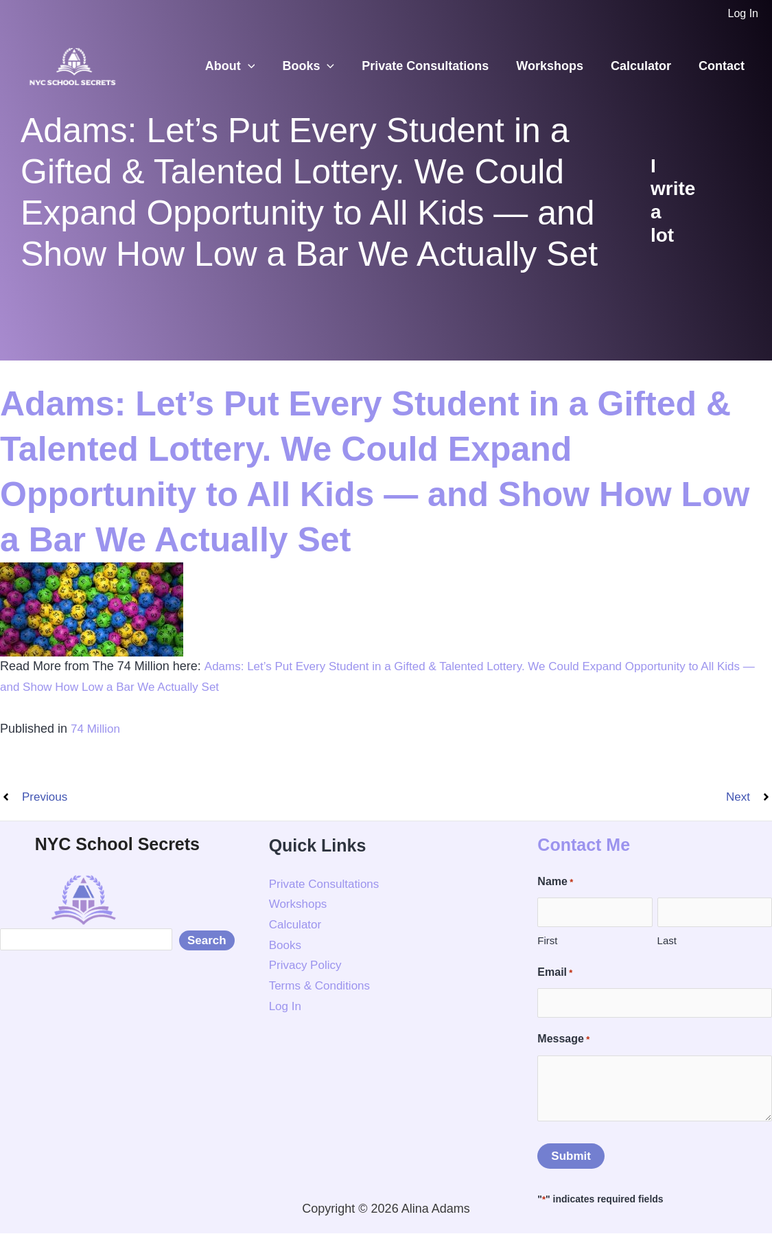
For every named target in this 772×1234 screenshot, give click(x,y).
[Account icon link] (743, 13)
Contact (723, 66)
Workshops (556, 66)
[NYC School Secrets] (72, 65)
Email (554, 973)
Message (563, 1041)
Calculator (645, 66)
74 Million (97, 728)
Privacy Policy (307, 966)
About (245, 66)
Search (206, 947)
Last (667, 942)
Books (320, 66)
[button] (263, 66)
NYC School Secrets (117, 844)
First (547, 942)
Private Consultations (434, 66)
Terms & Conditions (322, 987)
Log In (286, 1007)
